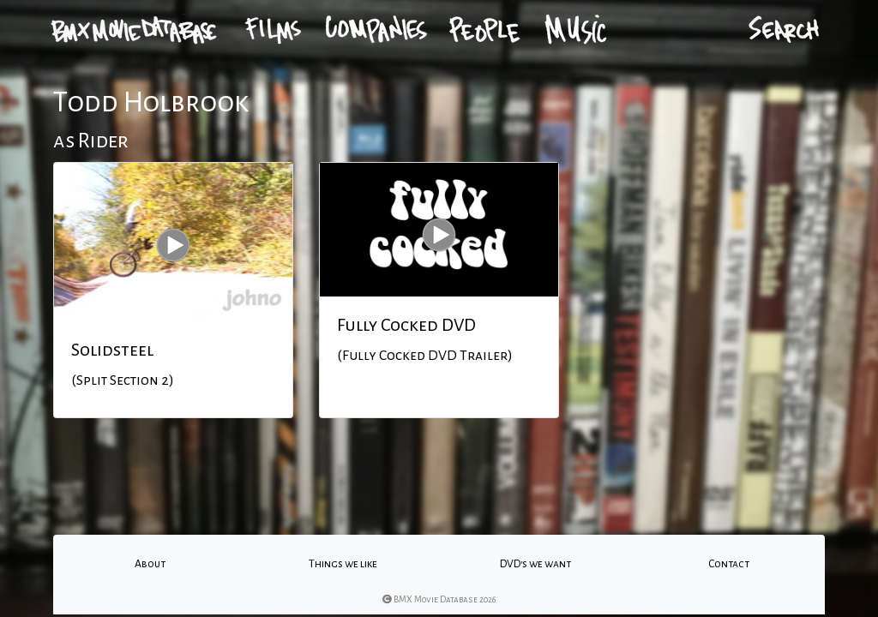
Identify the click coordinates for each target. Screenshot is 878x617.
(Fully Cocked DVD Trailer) (425, 355)
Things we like (343, 564)
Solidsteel (112, 349)
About (150, 564)
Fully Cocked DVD (406, 324)
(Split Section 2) (122, 380)
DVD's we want (535, 564)
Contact (728, 564)
